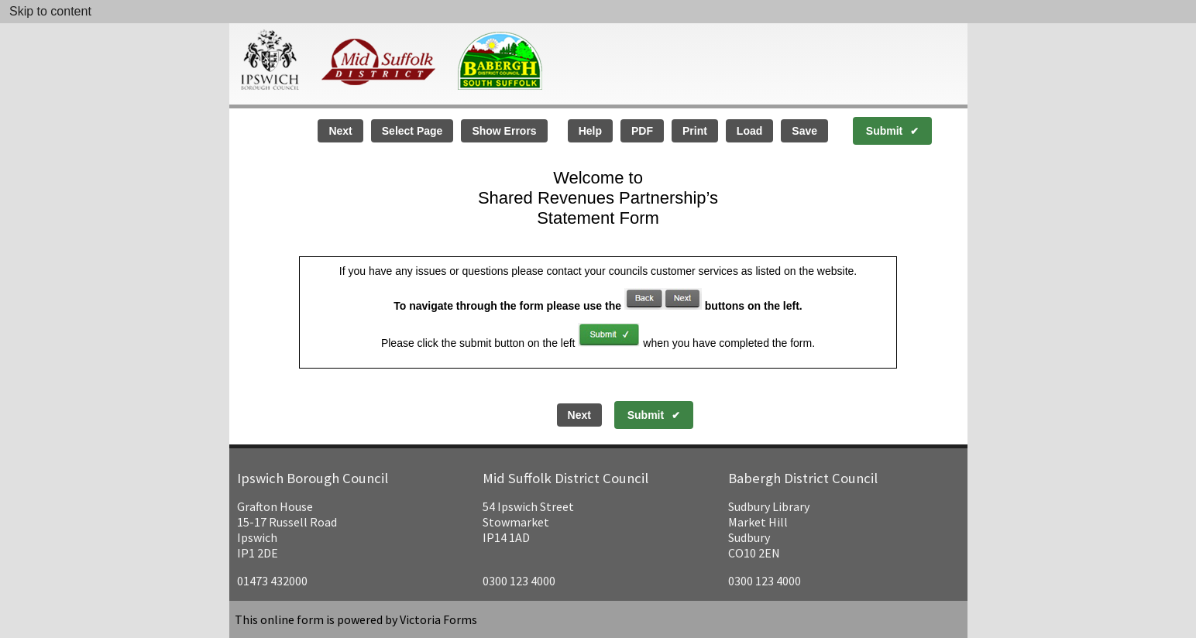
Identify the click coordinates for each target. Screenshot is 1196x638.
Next (340, 131)
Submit (884, 131)
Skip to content (50, 11)
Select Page (412, 131)
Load (749, 131)
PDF (642, 131)
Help (590, 131)
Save (804, 131)
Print (694, 131)
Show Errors (504, 131)
